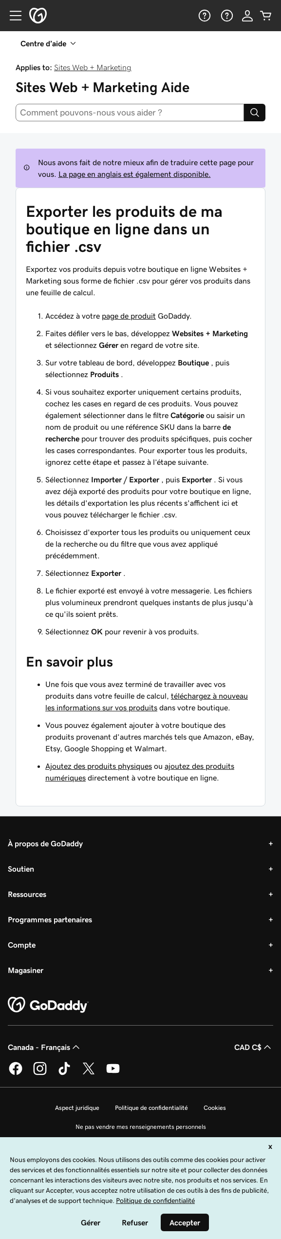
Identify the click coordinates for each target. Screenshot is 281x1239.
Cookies (215, 1108)
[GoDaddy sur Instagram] (40, 1073)
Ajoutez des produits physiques (98, 766)
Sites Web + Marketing (92, 67)
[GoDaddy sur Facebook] (15, 1073)
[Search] (254, 112)
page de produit (129, 316)
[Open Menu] (12, 15)
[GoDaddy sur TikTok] (64, 1073)
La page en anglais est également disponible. (134, 174)
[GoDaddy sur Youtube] (113, 1073)
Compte (22, 945)
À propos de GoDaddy (45, 843)
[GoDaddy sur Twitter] (88, 1073)
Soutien (21, 869)
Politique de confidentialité (151, 1108)
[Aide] (203, 15)
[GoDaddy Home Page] (48, 1005)
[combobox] (130, 112)
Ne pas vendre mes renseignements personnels (140, 1127)
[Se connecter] (247, 15)
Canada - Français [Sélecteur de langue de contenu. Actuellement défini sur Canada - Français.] (45, 1047)
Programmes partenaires (50, 919)
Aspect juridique (77, 1108)
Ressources (27, 894)
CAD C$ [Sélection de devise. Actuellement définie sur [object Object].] (253, 1047)
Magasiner (25, 970)
